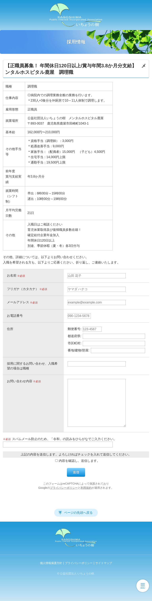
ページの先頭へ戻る (78, 512)
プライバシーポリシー (64, 487)
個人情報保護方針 (51, 563)
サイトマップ (103, 563)
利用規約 (86, 487)
